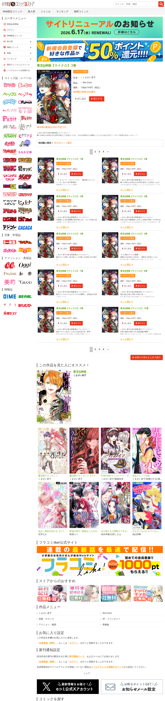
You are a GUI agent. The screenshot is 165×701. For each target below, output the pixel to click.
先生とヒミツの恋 (141, 480)
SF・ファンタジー (111, 623)
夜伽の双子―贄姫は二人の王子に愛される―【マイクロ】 (84, 536)
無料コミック (81, 11)
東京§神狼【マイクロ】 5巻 (69, 238)
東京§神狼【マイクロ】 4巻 (133, 201)
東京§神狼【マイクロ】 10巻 (134, 313)
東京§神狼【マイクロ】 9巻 (69, 313)
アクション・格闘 (47, 629)
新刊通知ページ (77, 661)
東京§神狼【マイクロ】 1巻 (69, 163)
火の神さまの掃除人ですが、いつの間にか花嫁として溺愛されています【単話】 (115, 536)
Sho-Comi (87, 82)
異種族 (106, 629)
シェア (87, 678)
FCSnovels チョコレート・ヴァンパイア (115, 480)
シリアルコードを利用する (18, 70)
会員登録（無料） (47, 647)
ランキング (62, 11)
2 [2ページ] (95, 156)
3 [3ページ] (99, 156)
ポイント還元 (81, 72)
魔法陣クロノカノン (48, 480)
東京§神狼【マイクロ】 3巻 (69, 201)
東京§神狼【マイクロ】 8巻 (133, 276)
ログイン (73, 647)
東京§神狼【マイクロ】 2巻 (133, 163)
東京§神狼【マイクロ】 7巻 (69, 276)
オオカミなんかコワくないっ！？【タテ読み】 (147, 536)
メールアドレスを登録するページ (107, 671)
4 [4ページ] (103, 156)
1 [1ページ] (91, 156)
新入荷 (31, 11)
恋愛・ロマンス (46, 623)
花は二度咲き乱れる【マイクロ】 (52, 536)
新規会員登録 (12, 24)
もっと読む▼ (62, 194)
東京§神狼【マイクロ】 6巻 (133, 238)
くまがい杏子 (89, 77)
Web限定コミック (12, 11)
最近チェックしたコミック (18, 64)
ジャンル (46, 11)
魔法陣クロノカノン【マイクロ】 (84, 480)
